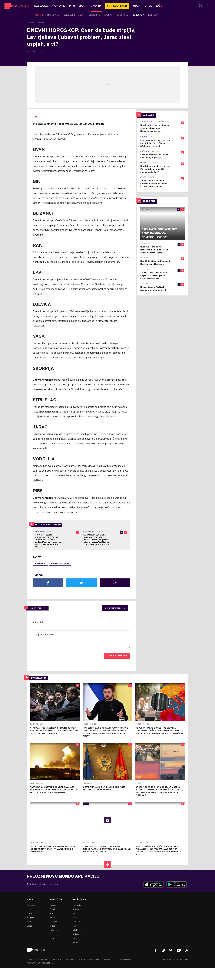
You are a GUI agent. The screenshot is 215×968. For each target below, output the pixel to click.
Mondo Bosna (79, 899)
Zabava (53, 917)
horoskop (40, 563)
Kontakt (70, 959)
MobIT (30, 922)
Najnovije (31, 905)
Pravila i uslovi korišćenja (40, 963)
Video (29, 926)
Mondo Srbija (56, 899)
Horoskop (40, 23)
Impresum (57, 959)
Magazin (30, 23)
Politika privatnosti (124, 959)
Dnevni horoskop (60, 563)
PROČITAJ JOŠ (39, 678)
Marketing (43, 959)
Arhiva (107, 959)
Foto (52, 934)
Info (29, 909)
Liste (52, 938)
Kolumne (54, 930)
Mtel (29, 930)
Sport (29, 913)
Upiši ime (38, 622)
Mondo (30, 899)
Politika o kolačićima (89, 959)
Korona (53, 905)
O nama (30, 959)
